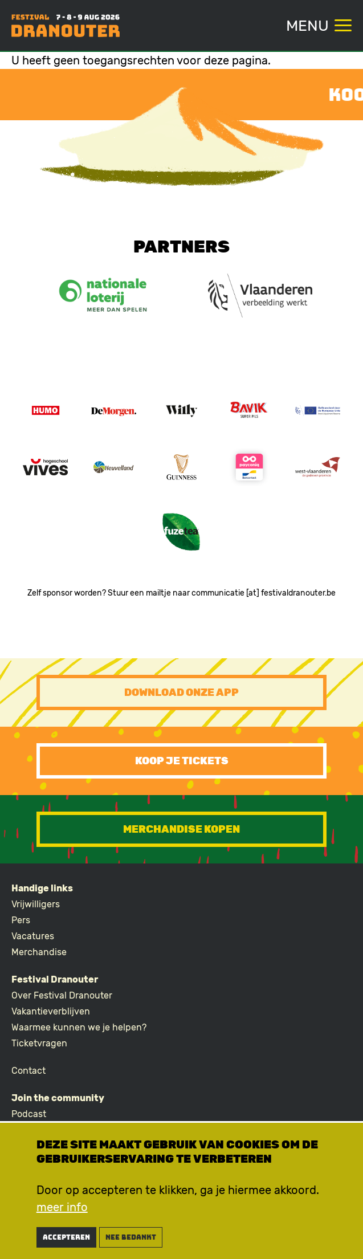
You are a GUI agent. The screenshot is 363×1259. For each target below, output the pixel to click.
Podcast (28, 1114)
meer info (62, 1209)
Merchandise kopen (181, 829)
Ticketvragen (39, 1043)
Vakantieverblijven (50, 1011)
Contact (28, 1070)
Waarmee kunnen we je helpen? (78, 1027)
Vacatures (32, 936)
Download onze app (181, 692)
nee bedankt (130, 1239)
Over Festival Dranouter (61, 995)
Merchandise (39, 952)
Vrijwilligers (35, 904)
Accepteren (66, 1239)
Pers (20, 920)
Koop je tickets (182, 761)
